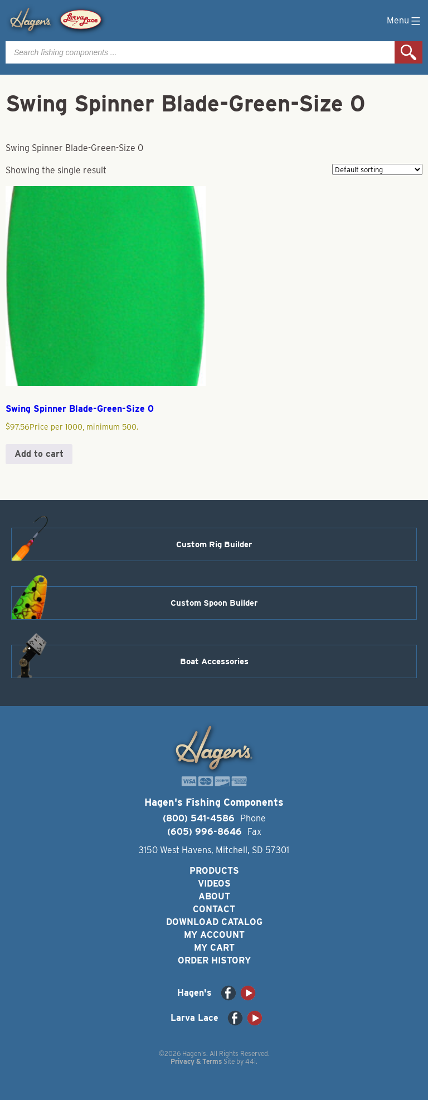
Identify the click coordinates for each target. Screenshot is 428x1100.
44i (250, 1061)
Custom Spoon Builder (214, 603)
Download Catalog (214, 922)
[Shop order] (377, 169)
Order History (214, 960)
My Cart (214, 947)
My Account (214, 934)
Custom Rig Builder (214, 544)
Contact (214, 909)
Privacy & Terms (196, 1061)
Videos (214, 883)
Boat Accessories (214, 661)
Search (408, 52)
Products (214, 870)
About (214, 896)
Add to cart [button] (39, 454)
